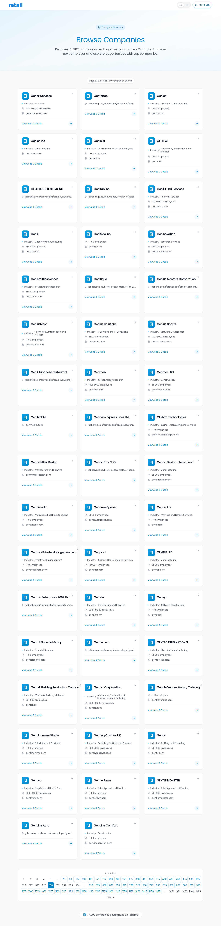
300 (138, 879)
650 (118, 885)
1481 (171, 891)
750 (145, 885)
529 (44, 885)
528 (37, 885)
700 (131, 885)
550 (91, 885)
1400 (137, 891)
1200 (84, 891)
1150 (71, 891)
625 (111, 885)
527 (31, 885)
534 (78, 885)
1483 (185, 891)
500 (191, 879)
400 (164, 879)
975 (24, 891)
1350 (124, 891)
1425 (144, 891)
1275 (104, 891)
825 (165, 885)
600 (104, 885)
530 (51, 885)
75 (77, 879)
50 (70, 879)
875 (178, 885)
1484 (191, 891)
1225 (91, 891)
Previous (110, 873)
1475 (158, 891)
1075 (50, 891)
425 (171, 879)
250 (124, 879)
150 (97, 879)
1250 (98, 891)
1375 (131, 891)
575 (98, 885)
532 (64, 885)
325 (144, 879)
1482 (178, 891)
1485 (198, 891)
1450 (151, 891)
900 (185, 885)
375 (158, 879)
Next (111, 897)
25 (64, 879)
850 (171, 885)
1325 (118, 891)
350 (151, 879)
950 (198, 885)
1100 (57, 891)
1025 (37, 891)
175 (104, 879)
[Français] (184, 5)
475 (185, 879)
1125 (64, 891)
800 (158, 885)
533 (71, 885)
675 (125, 885)
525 (198, 879)
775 (151, 885)
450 (178, 879)
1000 (30, 891)
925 (192, 885)
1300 (111, 891)
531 (57, 885)
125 (90, 879)
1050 (44, 891)
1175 (78, 891)
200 (111, 879)
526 (24, 885)
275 (131, 879)
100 (84, 879)
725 (138, 885)
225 (117, 879)
